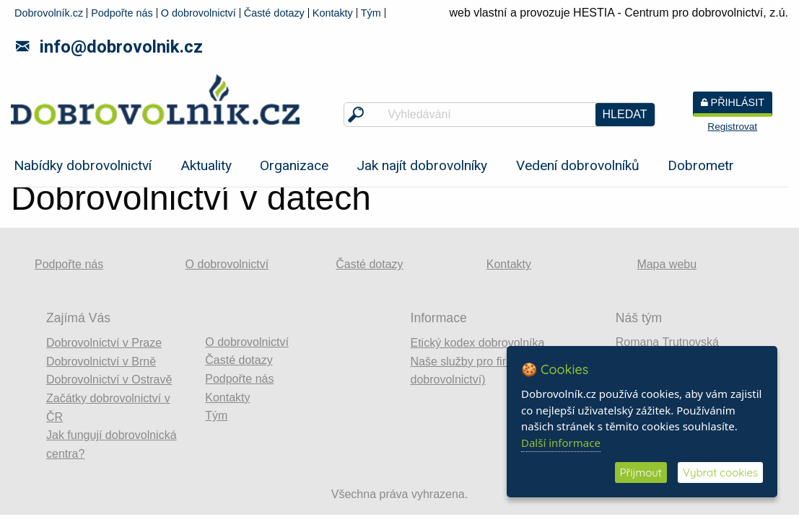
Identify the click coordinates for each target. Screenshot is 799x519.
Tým (371, 13)
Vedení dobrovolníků (577, 165)
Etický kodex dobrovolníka (478, 343)
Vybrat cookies (720, 472)
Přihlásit (732, 102)
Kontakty (333, 13)
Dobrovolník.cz (48, 13)
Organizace (294, 165)
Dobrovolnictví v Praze (104, 343)
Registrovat (732, 126)
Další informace (561, 442)
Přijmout (641, 472)
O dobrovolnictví (198, 13)
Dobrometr (701, 165)
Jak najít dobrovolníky (422, 165)
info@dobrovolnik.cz (109, 47)
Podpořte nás (122, 13)
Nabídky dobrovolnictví (83, 165)
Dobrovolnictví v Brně (101, 361)
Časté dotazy (274, 13)
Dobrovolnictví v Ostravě (109, 379)
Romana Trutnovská (667, 342)
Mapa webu (667, 264)
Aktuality (206, 165)
